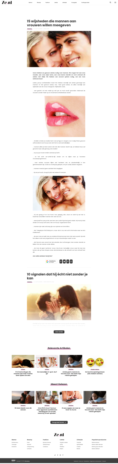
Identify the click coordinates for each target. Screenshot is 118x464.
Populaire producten (99, 440)
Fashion (48, 2)
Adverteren (86, 461)
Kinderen (14, 446)
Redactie (76, 461)
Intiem (61, 448)
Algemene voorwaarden (95, 461)
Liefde (56, 2)
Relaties (29, 28)
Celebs (79, 446)
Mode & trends (47, 442)
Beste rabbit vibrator (97, 444)
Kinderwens (15, 442)
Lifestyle (65, 2)
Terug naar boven (57, 424)
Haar (28, 442)
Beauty (39, 2)
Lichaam (29, 448)
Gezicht (29, 444)
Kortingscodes (85, 2)
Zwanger (14, 444)
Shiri (48, 28)
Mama (30, 2)
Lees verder (59, 332)
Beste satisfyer (96, 448)
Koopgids (74, 2)
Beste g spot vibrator (97, 446)
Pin (68, 261)
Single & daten (64, 442)
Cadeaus (45, 446)
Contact (104, 461)
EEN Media (27, 461)
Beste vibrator (95, 442)
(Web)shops (46, 444)
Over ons (81, 461)
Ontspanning (30, 446)
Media (78, 448)
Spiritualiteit (80, 444)
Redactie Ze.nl (50, 282)
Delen (59, 261)
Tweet (64, 261)
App (73, 261)
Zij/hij (61, 444)
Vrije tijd (79, 442)
